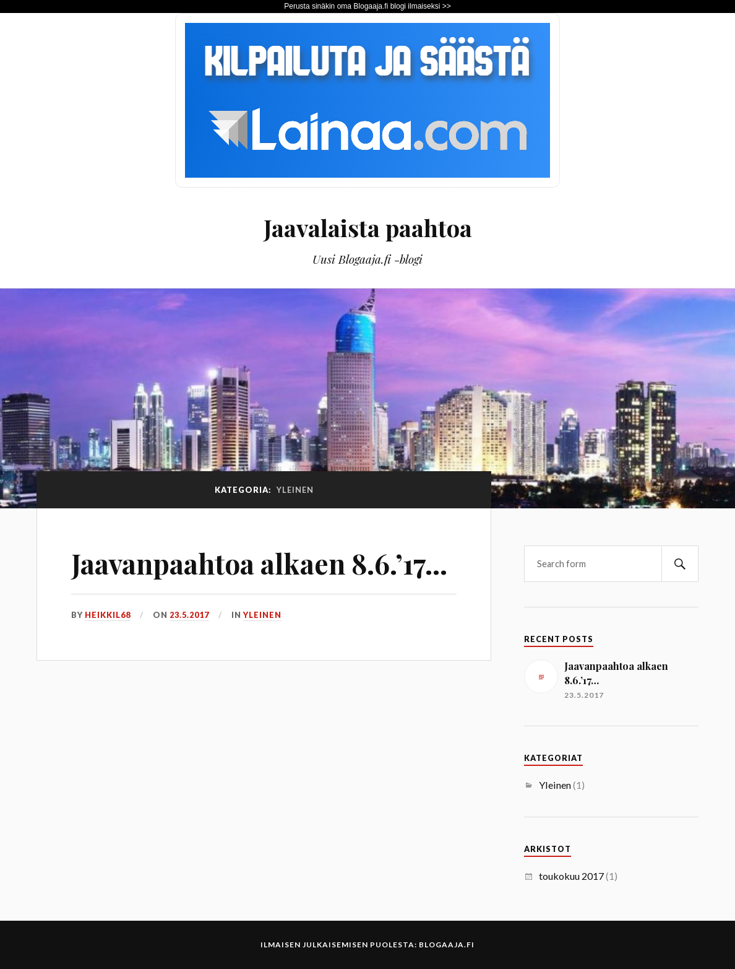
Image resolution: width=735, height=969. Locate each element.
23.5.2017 (189, 615)
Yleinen (262, 615)
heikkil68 (108, 615)
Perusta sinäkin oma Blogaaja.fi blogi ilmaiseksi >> (367, 6)
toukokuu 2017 (571, 876)
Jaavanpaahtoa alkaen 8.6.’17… (259, 563)
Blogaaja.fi (447, 944)
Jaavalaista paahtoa (368, 227)
